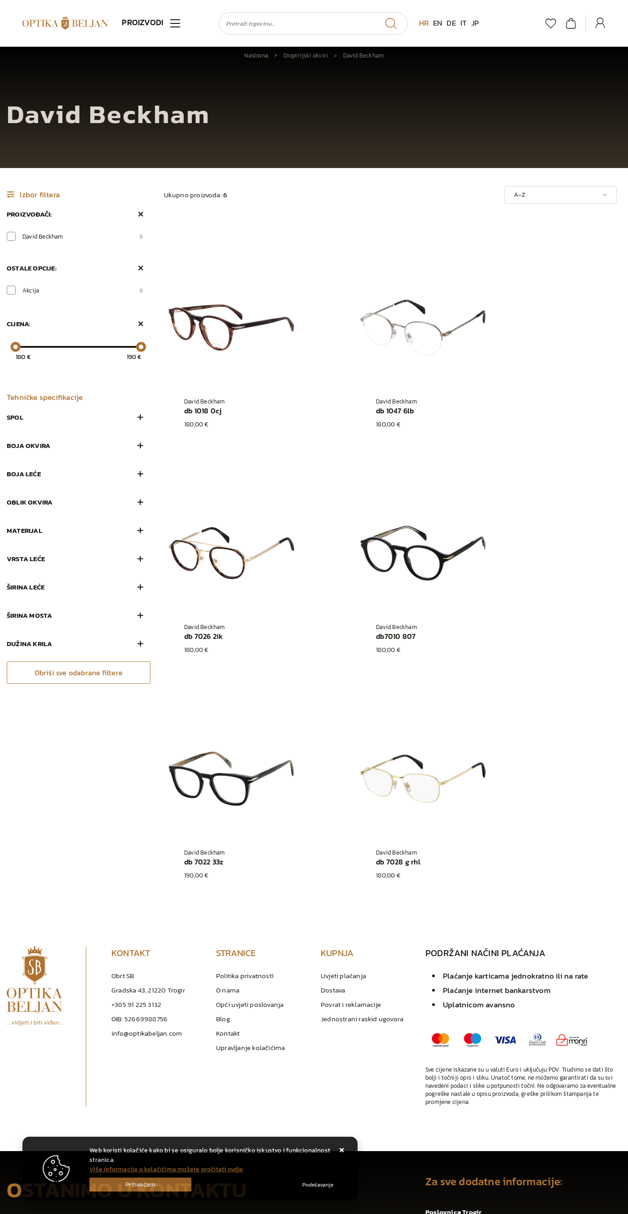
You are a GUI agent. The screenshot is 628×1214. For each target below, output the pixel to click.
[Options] (318, 1185)
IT (463, 23)
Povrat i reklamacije (351, 796)
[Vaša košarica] (571, 23)
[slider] (15, 347)
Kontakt (227, 825)
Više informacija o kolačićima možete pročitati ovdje (166, 1169)
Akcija (82, 290)
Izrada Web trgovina (114, 1205)
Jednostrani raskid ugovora (362, 810)
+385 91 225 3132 (136, 796)
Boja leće (24, 474)
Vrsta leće (26, 559)
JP (475, 23)
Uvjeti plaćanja (343, 767)
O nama (227, 781)
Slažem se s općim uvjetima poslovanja (73, 1104)
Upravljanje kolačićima (250, 839)
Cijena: (19, 324)
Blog (223, 810)
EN (437, 23)
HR (424, 23)
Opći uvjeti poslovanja (249, 796)
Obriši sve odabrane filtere (79, 672)
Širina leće (25, 587)
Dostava (333, 781)
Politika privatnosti (245, 767)
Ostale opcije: (32, 268)
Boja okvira (28, 445)
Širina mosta (29, 615)
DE (451, 23)
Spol (15, 417)
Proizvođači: (29, 214)
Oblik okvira (30, 502)
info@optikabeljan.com (146, 825)
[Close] (140, 1185)
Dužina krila (29, 643)
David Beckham (82, 236)
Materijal (24, 530)
